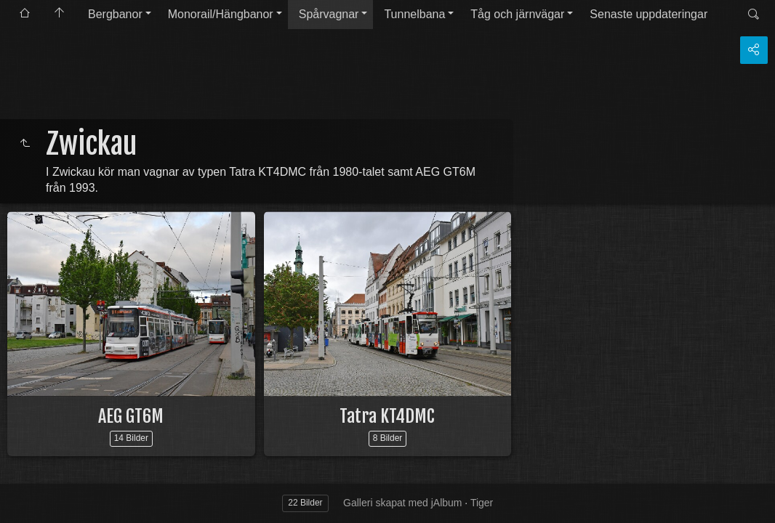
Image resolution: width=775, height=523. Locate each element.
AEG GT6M (131, 416)
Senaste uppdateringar (648, 14)
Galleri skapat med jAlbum (402, 502)
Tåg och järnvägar (517, 14)
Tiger (481, 502)
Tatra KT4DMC (387, 416)
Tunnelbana (414, 14)
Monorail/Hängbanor (220, 14)
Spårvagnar (329, 14)
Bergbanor (115, 14)
